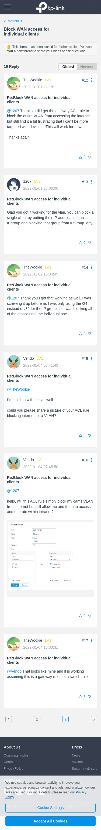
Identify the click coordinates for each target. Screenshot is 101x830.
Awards (77, 762)
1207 (27, 181)
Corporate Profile (16, 755)
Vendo (28, 358)
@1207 (13, 111)
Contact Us (12, 762)
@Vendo (14, 671)
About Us (12, 747)
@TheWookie (18, 389)
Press (77, 747)
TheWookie (32, 80)
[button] (91, 80)
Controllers (14, 21)
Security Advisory (84, 769)
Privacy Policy (13, 769)
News (76, 755)
